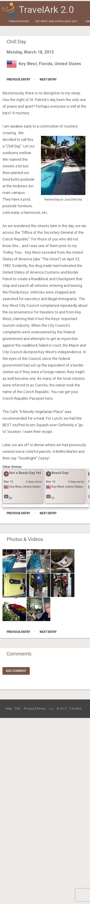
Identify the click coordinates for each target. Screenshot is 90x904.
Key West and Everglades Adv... (57, 21)
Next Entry (48, 79)
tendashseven (18, 21)
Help (8, 708)
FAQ (17, 708)
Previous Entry (18, 79)
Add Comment (16, 671)
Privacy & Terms (35, 708)
